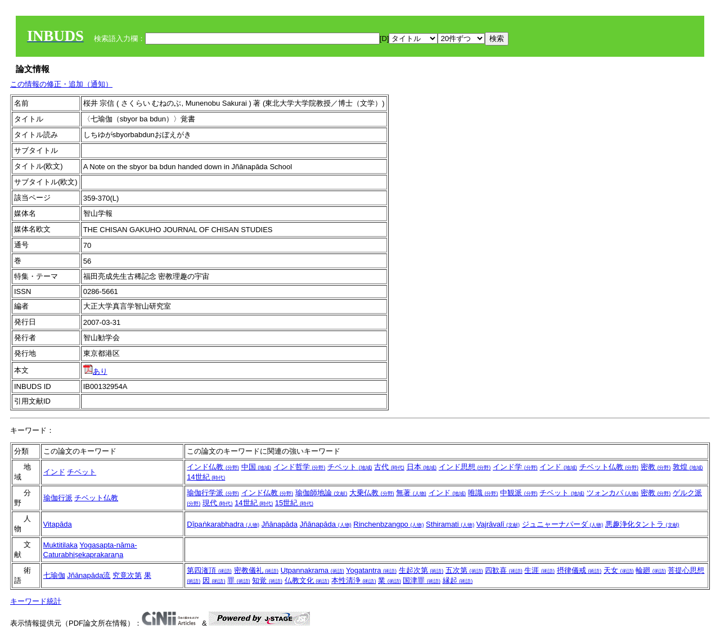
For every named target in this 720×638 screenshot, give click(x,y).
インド (54, 472)
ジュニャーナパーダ (563, 524)
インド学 (515, 467)
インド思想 (465, 467)
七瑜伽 (54, 575)
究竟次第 (127, 575)
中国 (256, 467)
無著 (411, 492)
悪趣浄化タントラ (642, 524)
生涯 (539, 570)
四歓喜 (504, 570)
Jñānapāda (280, 524)
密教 (656, 467)
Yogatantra (371, 570)
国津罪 (421, 580)
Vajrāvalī (498, 524)
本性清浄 (353, 580)
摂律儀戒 (579, 570)
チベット (81, 472)
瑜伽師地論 (321, 492)
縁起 (458, 580)
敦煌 (688, 467)
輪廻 (651, 570)
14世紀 (206, 477)
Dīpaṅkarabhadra (223, 524)
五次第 (464, 570)
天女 (619, 570)
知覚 (267, 580)
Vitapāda (57, 524)
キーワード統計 (35, 601)
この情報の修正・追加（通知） (61, 84)
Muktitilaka (60, 545)
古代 (389, 467)
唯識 (483, 492)
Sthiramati (450, 524)
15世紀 (294, 503)
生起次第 (421, 570)
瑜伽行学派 (213, 492)
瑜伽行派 (58, 498)
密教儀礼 (256, 570)
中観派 (519, 492)
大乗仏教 (371, 492)
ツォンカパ (613, 492)
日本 (422, 467)
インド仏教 (213, 467)
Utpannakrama (312, 570)
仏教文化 (307, 580)
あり (95, 371)
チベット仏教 (609, 467)
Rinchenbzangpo (388, 524)
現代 (217, 503)
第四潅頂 (209, 570)
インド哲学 (299, 467)
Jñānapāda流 (88, 575)
